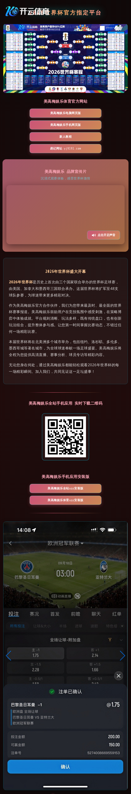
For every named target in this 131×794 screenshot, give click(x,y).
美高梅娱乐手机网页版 (92, 113)
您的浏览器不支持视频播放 (65, 191)
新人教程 (39, 125)
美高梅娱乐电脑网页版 (39, 113)
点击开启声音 (103, 211)
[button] (9, 620)
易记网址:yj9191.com (92, 125)
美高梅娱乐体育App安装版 (92, 464)
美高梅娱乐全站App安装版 (39, 464)
